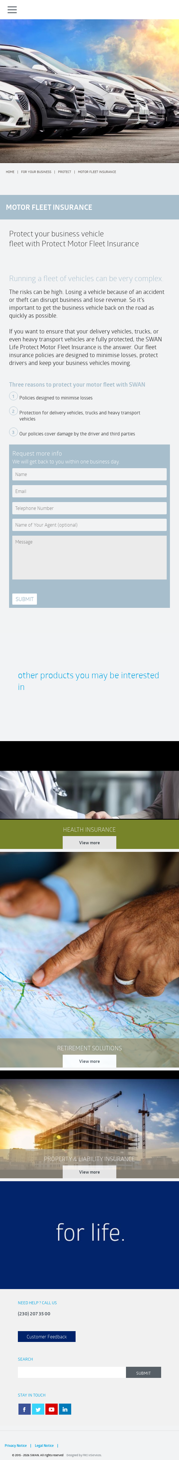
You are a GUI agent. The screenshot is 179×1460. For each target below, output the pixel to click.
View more (89, 843)
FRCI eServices (92, 1455)
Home (10, 171)
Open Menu (12, 9)
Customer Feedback (47, 1336)
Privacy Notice (16, 1445)
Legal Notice (44, 1445)
